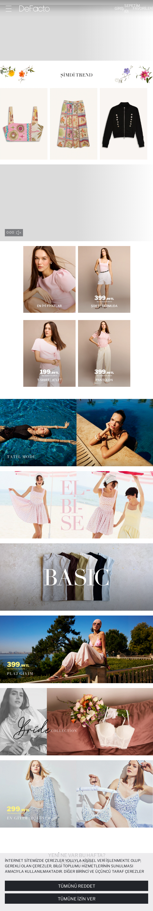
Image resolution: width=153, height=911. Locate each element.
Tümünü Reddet (76, 886)
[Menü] (8, 8)
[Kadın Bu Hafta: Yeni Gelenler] (76, 33)
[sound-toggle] (18, 232)
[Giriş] (119, 8)
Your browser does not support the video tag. (76, 202)
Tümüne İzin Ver (77, 898)
